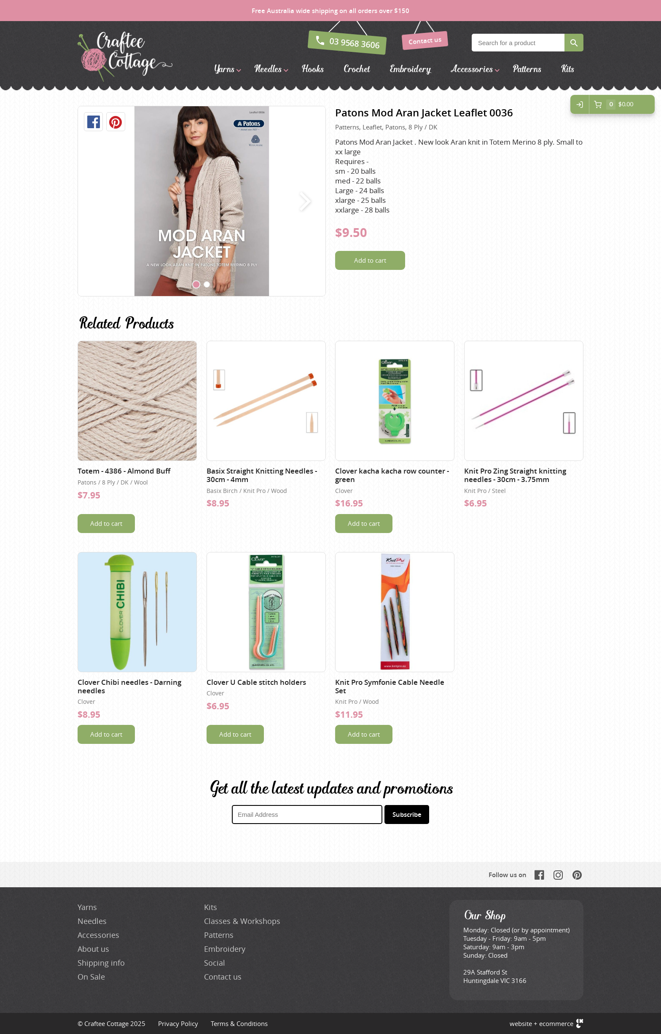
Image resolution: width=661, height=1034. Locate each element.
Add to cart (370, 260)
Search (573, 42)
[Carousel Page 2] (207, 285)
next (303, 201)
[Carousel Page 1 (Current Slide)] (196, 284)
